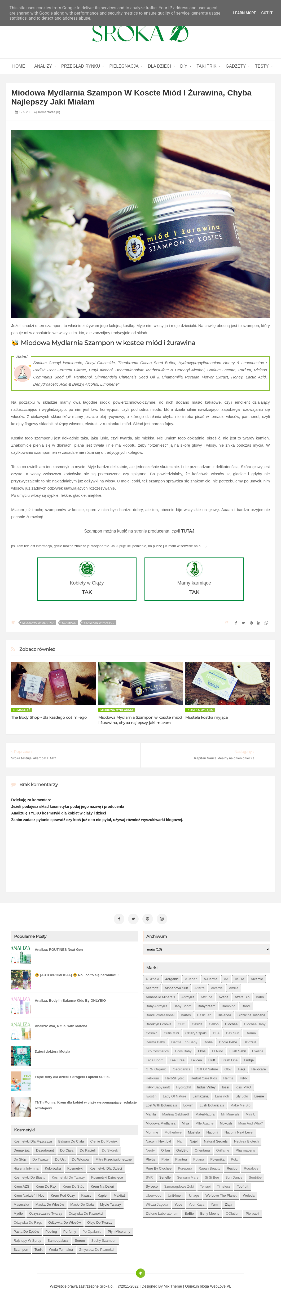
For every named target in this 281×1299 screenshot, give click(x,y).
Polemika (217, 1158)
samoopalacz (57, 1239)
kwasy (86, 1194)
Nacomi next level (239, 1131)
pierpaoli (252, 1212)
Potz (234, 1158)
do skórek (110, 1149)
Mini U (251, 1113)
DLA (216, 1032)
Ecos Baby (183, 1050)
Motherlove (173, 1131)
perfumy (69, 1230)
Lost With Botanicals (161, 1104)
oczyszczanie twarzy (45, 1212)
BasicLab (204, 1013)
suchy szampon (103, 1239)
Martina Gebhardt (175, 1113)
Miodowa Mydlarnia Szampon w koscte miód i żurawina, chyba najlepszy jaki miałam (140, 720)
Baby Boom (182, 1004)
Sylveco (152, 1185)
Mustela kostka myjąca (206, 717)
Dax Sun (232, 1032)
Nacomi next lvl (158, 1140)
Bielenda (224, 1013)
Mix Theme (173, 1285)
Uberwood (153, 1194)
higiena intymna (26, 1167)
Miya (185, 1122)
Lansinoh (222, 1095)
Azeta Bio (242, 995)
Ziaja (228, 1203)
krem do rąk (46, 1185)
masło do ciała (82, 1203)
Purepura (185, 1167)
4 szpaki (152, 977)
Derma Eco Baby (184, 1041)
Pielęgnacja (123, 66)
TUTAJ (187, 531)
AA (226, 977)
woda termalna (61, 1248)
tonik (38, 1248)
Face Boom (154, 1059)
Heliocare (258, 1068)
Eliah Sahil (237, 1050)
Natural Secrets (216, 1140)
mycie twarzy (110, 1203)
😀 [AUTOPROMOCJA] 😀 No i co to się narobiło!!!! (76, 973)
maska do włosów (50, 1203)
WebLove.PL (220, 1285)
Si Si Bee (212, 1176)
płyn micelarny (119, 1230)
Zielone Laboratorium (162, 1212)
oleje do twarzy (99, 1221)
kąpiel (102, 1194)
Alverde (217, 986)
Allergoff (152, 986)
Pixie (165, 1158)
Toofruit (242, 1185)
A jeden (191, 977)
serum (80, 1239)
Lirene (259, 1095)
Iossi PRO (243, 1086)
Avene (224, 995)
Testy (262, 66)
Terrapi (205, 1185)
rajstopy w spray (27, 1239)
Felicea (196, 1059)
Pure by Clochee (159, 1167)
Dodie (208, 1041)
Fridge (249, 1059)
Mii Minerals (230, 1113)
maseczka (21, 1203)
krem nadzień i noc (29, 1194)
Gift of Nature (207, 1068)
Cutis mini (171, 1032)
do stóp (20, 1158)
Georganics (181, 1068)
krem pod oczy (63, 1194)
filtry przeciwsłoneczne (114, 1158)
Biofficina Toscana (251, 1013)
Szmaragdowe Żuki (179, 1185)
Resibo (232, 1167)
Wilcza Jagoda (157, 1203)
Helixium (152, 1077)
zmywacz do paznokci (96, 1248)
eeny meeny (209, 1212)
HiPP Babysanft (158, 1086)
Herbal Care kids (204, 1077)
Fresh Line (229, 1059)
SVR (149, 1176)
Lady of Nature (174, 1095)
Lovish (188, 1104)
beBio (189, 1212)
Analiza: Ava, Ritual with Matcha (61, 1024)
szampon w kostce (99, 622)
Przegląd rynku (80, 66)
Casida (197, 1023)
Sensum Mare (188, 1176)
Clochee (231, 1023)
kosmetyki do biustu (29, 1176)
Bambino (228, 1004)
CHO (182, 1023)
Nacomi (212, 1131)
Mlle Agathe (204, 1122)
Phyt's (150, 1158)
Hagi (241, 1068)
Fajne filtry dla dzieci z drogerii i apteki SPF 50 (72, 1075)
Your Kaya (196, 1203)
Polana (198, 1158)
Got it (267, 13)
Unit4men (175, 1194)
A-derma (211, 977)
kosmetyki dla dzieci (106, 1167)
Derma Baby (155, 1041)
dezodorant (45, 1149)
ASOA (239, 977)
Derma (250, 1032)
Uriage (194, 1194)
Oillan (165, 1149)
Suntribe (255, 1176)
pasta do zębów (26, 1230)
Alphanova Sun (176, 986)
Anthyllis (187, 995)
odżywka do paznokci (86, 1212)
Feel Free (177, 1059)
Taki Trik (207, 66)
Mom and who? (250, 1122)
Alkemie (257, 977)
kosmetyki (75, 1167)
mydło (18, 1212)
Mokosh (226, 1122)
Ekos (202, 1050)
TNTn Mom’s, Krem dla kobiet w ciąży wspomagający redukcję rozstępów (86, 1104)
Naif (180, 1140)
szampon (69, 622)
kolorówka (53, 1167)
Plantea (181, 1158)
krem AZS (21, 1185)
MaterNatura (204, 1113)
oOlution (232, 1212)
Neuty (150, 1149)
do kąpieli (87, 1149)
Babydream (206, 1004)
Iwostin (151, 1095)
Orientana (202, 1149)
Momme (152, 1131)
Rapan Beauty (209, 1167)
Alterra (199, 986)
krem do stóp (73, 1185)
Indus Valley (206, 1086)
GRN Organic (156, 1068)
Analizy (43, 66)
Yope (178, 1203)
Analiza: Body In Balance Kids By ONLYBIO (70, 999)
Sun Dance (233, 1176)
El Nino (217, 1050)
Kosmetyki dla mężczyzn (33, 1140)
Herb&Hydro (175, 1077)
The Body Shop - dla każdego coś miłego (49, 717)
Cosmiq (151, 1032)
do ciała (66, 1149)
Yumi (214, 1203)
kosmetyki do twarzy (68, 1176)
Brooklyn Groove (159, 1023)
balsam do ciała (71, 1140)
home (18, 66)
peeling (51, 1230)
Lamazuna (200, 1095)
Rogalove (251, 1167)
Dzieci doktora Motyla (52, 1050)
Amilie (233, 986)
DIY (183, 66)
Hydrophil (183, 1086)
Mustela (194, 1131)
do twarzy (40, 1158)
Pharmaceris (245, 1149)
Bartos (186, 1013)
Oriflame (222, 1149)
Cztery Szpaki (196, 1032)
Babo (260, 995)
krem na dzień (102, 1185)
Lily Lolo (241, 1095)
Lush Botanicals (212, 1104)
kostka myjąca (200, 710)
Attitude (206, 995)
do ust (60, 1158)
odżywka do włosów (64, 1221)
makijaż (119, 1194)
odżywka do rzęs (28, 1221)
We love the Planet (220, 1194)
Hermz (228, 1077)
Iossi (225, 1086)
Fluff (211, 1059)
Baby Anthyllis (156, 1004)
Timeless (224, 1185)
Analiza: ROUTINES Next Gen (59, 948)
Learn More (244, 13)
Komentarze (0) (47, 112)
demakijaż (21, 710)
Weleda (248, 1194)
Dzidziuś (249, 1041)
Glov (227, 1068)
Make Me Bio (240, 1104)
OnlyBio (182, 1149)
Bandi (246, 1004)
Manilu (151, 1113)
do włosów (80, 1158)
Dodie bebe (228, 1041)
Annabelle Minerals (160, 995)
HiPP (244, 1077)
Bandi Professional (160, 1013)
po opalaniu (92, 1230)
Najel (194, 1140)
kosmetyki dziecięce (107, 1176)
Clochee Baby (255, 1023)
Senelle (165, 1176)
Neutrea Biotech (246, 1140)
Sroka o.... (109, 1285)
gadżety (236, 66)
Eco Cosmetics (157, 1050)
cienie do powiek (104, 1140)
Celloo (214, 1023)
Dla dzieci (159, 66)
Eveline (258, 1050)
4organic (172, 977)
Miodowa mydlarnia (38, 622)
